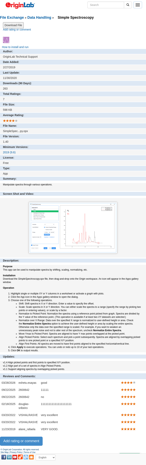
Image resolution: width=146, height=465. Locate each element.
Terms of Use (30, 452)
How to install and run (15, 47)
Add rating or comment (17, 29)
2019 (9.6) (9, 152)
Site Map (4, 452)
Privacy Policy (16, 452)
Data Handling (39, 17)
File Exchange (12, 17)
